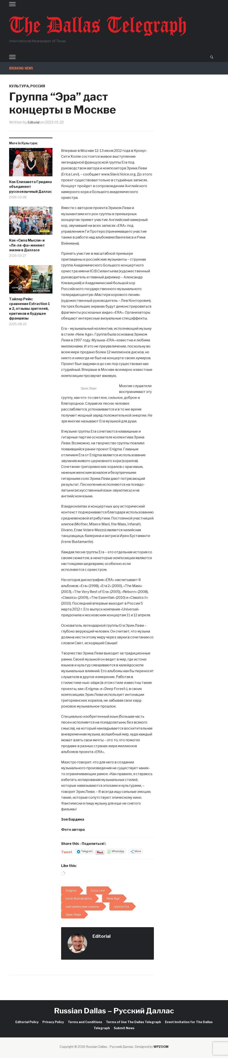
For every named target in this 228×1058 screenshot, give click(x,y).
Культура (19, 86)
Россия (37, 86)
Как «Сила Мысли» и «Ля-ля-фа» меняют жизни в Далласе (27, 245)
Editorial (34, 122)
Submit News (124, 1028)
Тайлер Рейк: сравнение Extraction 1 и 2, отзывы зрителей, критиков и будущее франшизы (29, 309)
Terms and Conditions (85, 1022)
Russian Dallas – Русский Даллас (114, 1010)
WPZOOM (160, 1046)
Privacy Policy (53, 1022)
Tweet (66, 851)
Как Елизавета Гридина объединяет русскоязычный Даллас (30, 187)
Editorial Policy (27, 1022)
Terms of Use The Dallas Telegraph (133, 1022)
